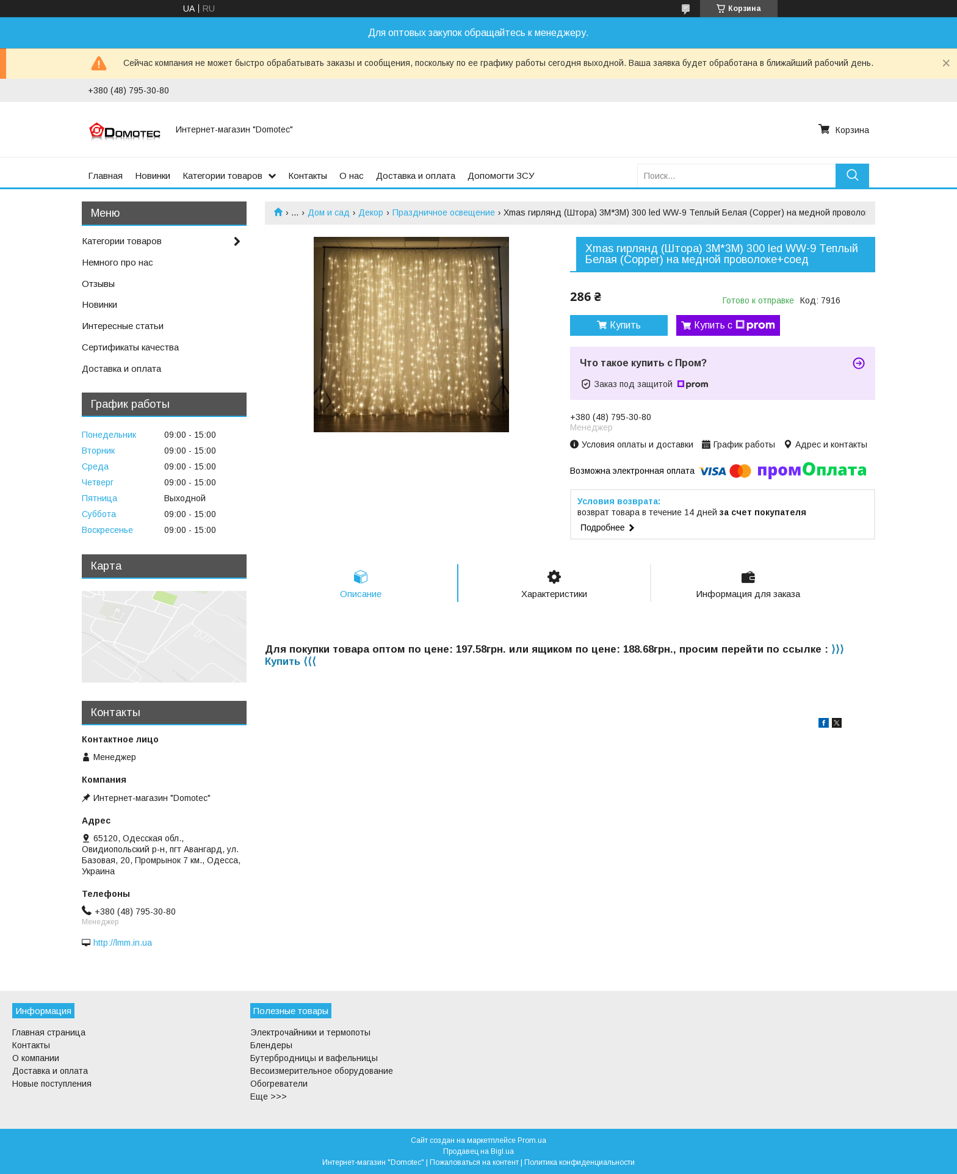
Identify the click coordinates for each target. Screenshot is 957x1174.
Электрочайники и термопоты (310, 1032)
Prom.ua (532, 1140)
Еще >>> (268, 1096)
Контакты (307, 175)
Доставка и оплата (415, 175)
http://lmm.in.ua (122, 943)
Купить (625, 325)
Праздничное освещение (443, 212)
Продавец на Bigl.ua (478, 1151)
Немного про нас (117, 262)
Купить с (734, 325)
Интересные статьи (123, 326)
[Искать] (852, 175)
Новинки (152, 175)
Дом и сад (329, 212)
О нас (351, 175)
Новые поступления (52, 1084)
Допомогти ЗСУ (501, 175)
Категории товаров (222, 175)
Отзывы (98, 283)
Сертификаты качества (130, 347)
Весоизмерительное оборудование (321, 1071)
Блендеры (271, 1045)
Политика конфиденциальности (579, 1162)
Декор (370, 212)
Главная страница (48, 1032)
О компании (35, 1058)
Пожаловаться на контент (474, 1162)
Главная (105, 175)
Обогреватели (279, 1084)
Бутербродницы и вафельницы (314, 1058)
